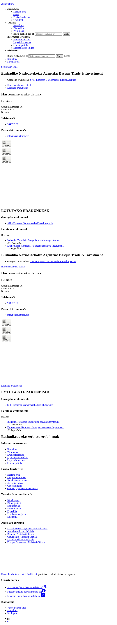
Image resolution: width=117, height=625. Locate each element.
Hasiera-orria (19, 11)
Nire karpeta (13, 61)
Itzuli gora (12, 613)
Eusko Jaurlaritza (21, 17)
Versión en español (16, 607)
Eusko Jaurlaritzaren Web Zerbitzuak (19, 574)
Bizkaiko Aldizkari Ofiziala (20, 534)
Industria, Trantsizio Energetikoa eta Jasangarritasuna (33, 240)
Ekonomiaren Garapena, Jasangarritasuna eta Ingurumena (35, 245)
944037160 (12, 124)
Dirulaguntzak (14, 503)
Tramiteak (18, 20)
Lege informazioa (16, 460)
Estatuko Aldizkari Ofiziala (20, 539)
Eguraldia (12, 511)
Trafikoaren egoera (16, 514)
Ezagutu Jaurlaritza (16, 477)
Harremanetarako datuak (13, 266)
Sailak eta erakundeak (18, 480)
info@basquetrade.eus (18, 136)
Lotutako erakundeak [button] (17, 87)
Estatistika (12, 517)
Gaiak (16, 14)
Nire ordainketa (15, 508)
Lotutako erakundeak (11, 385)
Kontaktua (18, 25)
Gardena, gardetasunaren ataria (22, 488)
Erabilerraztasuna (21, 39)
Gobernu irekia (14, 485)
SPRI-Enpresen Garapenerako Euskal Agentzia (53, 80)
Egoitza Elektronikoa (23, 48)
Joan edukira (7, 3)
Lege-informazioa (22, 42)
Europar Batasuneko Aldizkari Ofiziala (26, 542)
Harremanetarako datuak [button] (19, 85)
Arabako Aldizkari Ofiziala (20, 531)
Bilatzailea (18, 28)
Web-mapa (18, 31)
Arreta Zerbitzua (15, 483)
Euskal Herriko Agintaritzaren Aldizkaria (27, 528)
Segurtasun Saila (9, 67)
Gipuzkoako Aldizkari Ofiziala (22, 536)
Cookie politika (20, 45)
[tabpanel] (58, 149)
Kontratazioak (14, 506)
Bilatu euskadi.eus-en (23, 33)
